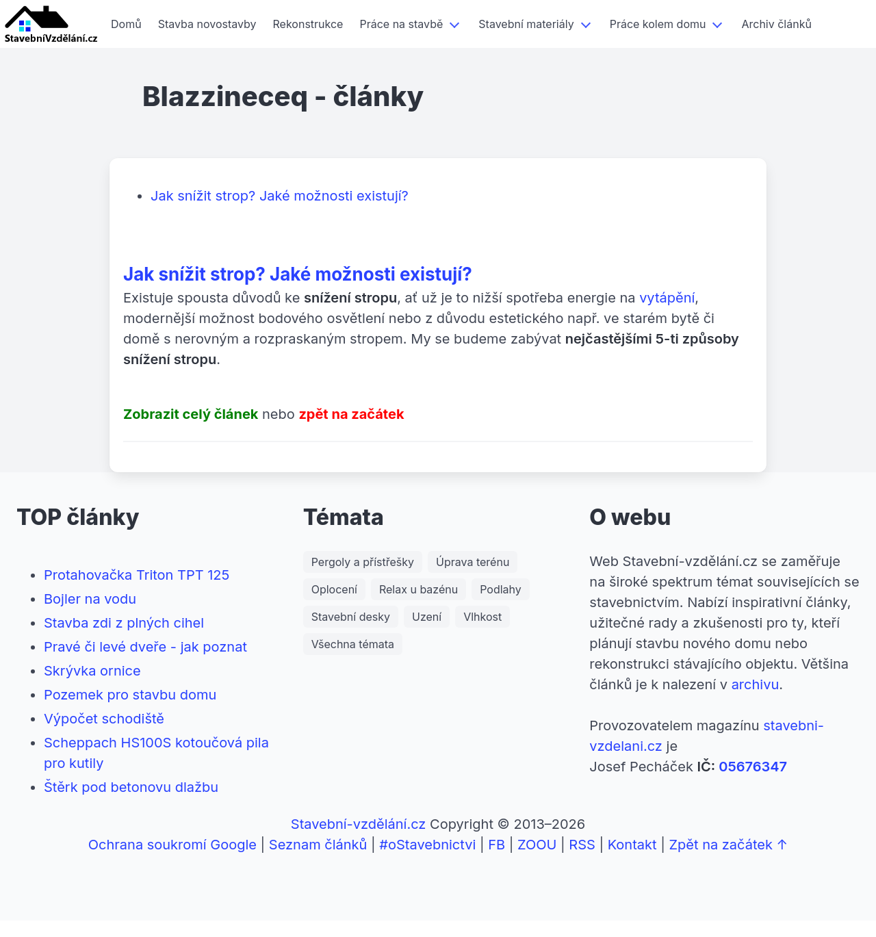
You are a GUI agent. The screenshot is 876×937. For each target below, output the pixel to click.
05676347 (753, 766)
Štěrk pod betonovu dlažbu (131, 787)
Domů (126, 24)
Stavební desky (350, 617)
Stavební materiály (526, 24)
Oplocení (334, 589)
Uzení (426, 617)
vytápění (667, 298)
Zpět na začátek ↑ (728, 844)
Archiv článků (776, 24)
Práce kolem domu (658, 24)
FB (496, 844)
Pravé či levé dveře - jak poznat (145, 647)
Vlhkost (482, 617)
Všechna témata (352, 644)
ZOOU (536, 844)
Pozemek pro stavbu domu (130, 694)
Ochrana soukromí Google (172, 844)
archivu (756, 684)
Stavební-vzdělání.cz (358, 824)
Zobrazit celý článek (190, 414)
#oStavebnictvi (427, 844)
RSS (582, 844)
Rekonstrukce (308, 24)
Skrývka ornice (92, 671)
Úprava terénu (472, 562)
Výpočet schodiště (104, 718)
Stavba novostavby (207, 24)
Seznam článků (318, 844)
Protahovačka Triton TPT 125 (136, 575)
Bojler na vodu (90, 599)
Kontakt (632, 844)
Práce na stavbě (401, 24)
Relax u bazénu (418, 589)
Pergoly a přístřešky (362, 562)
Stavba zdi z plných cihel (124, 623)
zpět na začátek (351, 414)
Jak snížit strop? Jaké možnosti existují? (280, 196)
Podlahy (500, 589)
